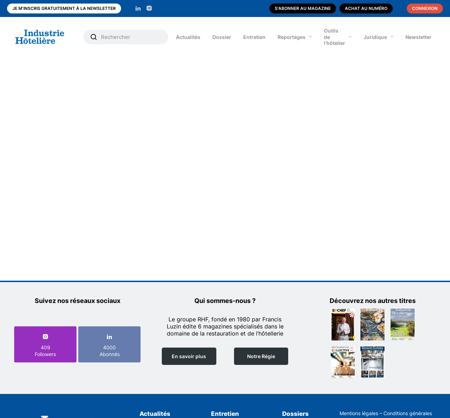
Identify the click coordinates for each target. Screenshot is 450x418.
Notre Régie (261, 356)
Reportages (292, 37)
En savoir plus (189, 356)
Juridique (375, 37)
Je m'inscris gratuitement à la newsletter (64, 8)
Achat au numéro (366, 8)
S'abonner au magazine (303, 8)
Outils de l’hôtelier (334, 37)
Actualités (188, 37)
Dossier (221, 37)
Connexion (425, 8)
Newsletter (418, 37)
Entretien (254, 37)
